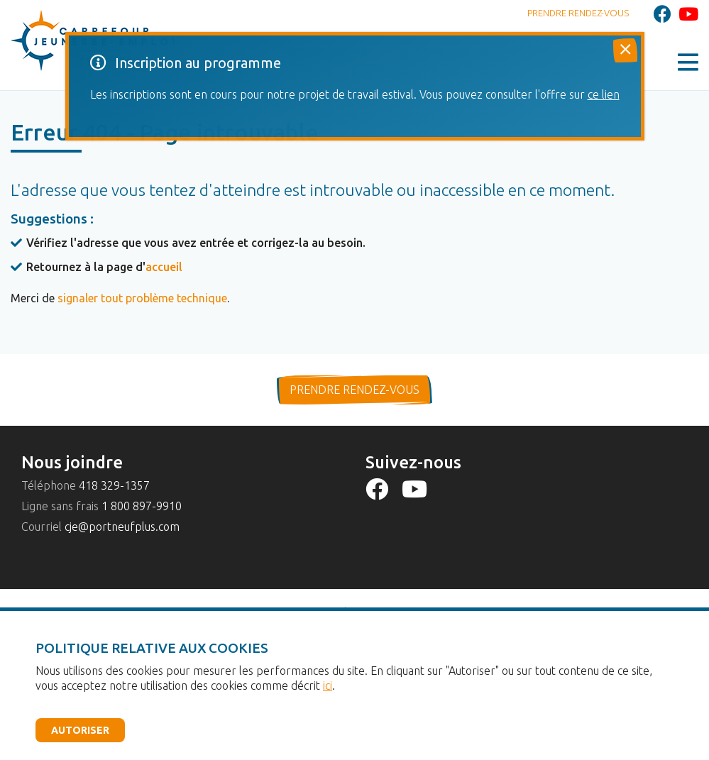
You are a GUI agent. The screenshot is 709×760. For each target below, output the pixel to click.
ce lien (604, 94)
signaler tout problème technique (142, 298)
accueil (163, 266)
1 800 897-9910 (141, 506)
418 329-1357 (114, 485)
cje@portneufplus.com (122, 526)
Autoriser (80, 730)
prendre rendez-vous (354, 389)
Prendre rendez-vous (578, 13)
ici (327, 685)
